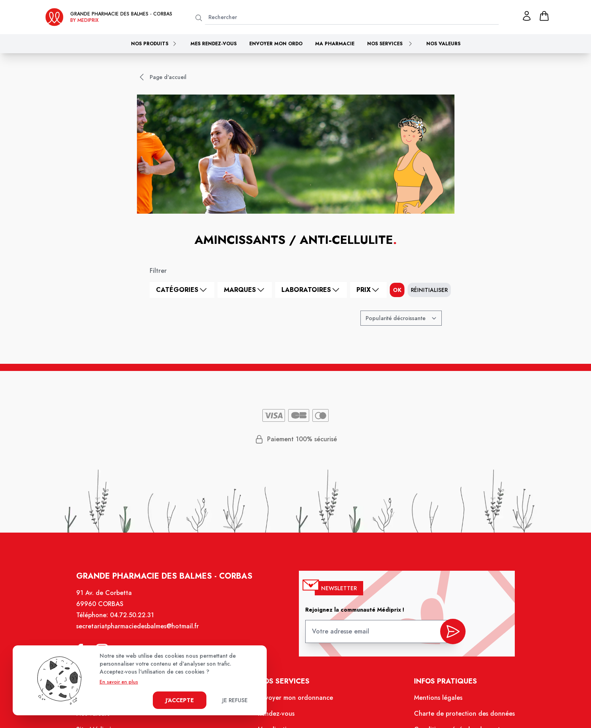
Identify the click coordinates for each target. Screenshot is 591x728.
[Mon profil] (526, 15)
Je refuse (235, 700)
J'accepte (180, 700)
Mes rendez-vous (214, 43)
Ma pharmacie (334, 43)
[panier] (544, 15)
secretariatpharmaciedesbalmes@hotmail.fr (139, 627)
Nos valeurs (443, 43)
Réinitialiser (429, 290)
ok (397, 290)
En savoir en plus (119, 682)
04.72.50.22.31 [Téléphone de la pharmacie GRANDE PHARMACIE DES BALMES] (133, 617)
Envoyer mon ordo (275, 43)
